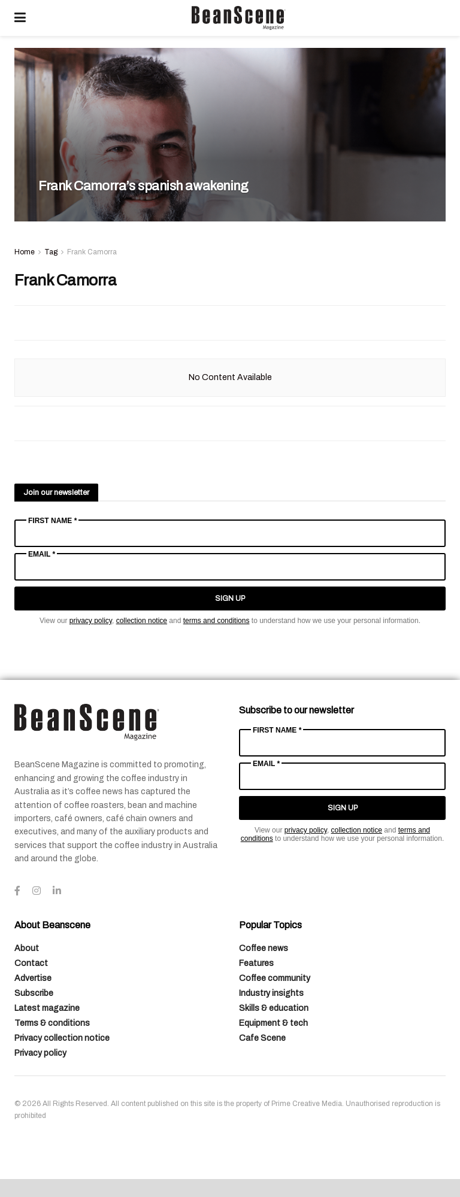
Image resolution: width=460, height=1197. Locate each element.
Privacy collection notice (62, 1038)
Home (24, 252)
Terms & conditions (52, 1023)
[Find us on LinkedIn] (57, 891)
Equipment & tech (273, 1023)
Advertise (33, 978)
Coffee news (263, 948)
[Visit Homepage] (238, 18)
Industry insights (271, 993)
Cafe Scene (262, 1038)
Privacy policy (40, 1053)
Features (256, 963)
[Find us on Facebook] (17, 891)
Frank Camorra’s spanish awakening (143, 186)
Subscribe (33, 993)
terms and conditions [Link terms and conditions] (216, 620)
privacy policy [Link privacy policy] (90, 620)
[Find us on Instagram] (36, 891)
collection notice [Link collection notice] (141, 620)
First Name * (52, 521)
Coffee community (274, 978)
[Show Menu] (20, 18)
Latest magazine (47, 1008)
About (26, 948)
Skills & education (273, 1008)
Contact (31, 963)
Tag (51, 252)
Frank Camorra (92, 252)
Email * (41, 554)
